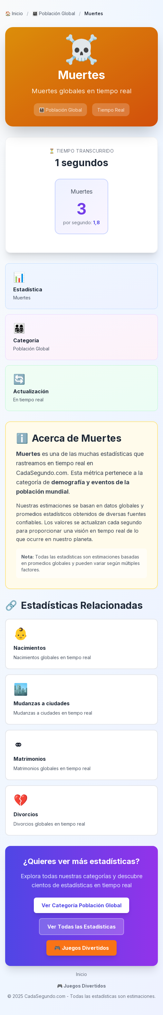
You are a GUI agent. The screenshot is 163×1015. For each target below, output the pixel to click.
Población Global (53, 13)
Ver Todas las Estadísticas (81, 926)
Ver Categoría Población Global (81, 905)
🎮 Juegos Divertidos (81, 948)
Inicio (14, 13)
